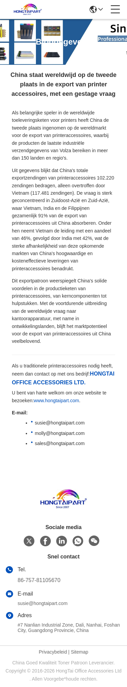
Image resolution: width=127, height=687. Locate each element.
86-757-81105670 (39, 580)
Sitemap (79, 652)
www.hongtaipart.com (56, 400)
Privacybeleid (53, 652)
